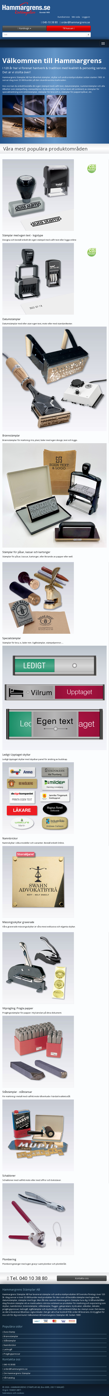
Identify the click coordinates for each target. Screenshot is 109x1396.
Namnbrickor (9, 1345)
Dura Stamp (8, 1331)
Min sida (76, 16)
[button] (54, 200)
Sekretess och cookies (13, 1393)
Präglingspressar (11, 1353)
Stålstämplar (9, 1340)
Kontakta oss (82, 1278)
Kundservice (64, 16)
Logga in (86, 16)
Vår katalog (8, 1377)
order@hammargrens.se (75, 22)
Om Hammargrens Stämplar (16, 1373)
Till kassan (69, 28)
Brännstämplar (10, 1336)
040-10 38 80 (49, 22)
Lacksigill (7, 1349)
